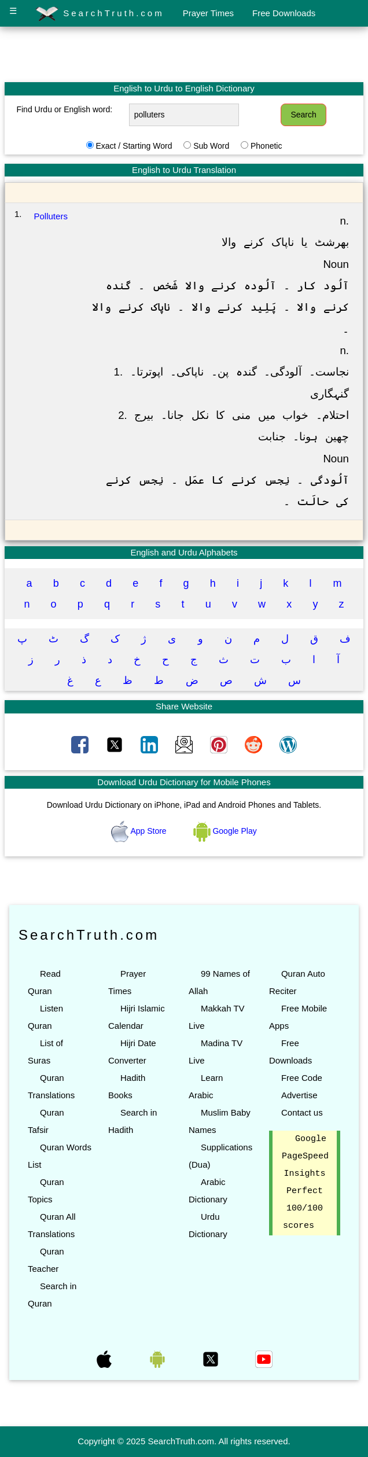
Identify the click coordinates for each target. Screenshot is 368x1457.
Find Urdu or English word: (64, 109)
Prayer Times (208, 13)
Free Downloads (283, 13)
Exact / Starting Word (133, 145)
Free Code (301, 1078)
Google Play (225, 831)
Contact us (302, 1112)
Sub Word (211, 145)
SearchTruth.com (99, 13)
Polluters (51, 216)
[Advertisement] (184, 53)
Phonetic (266, 145)
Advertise (299, 1095)
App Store (139, 831)
